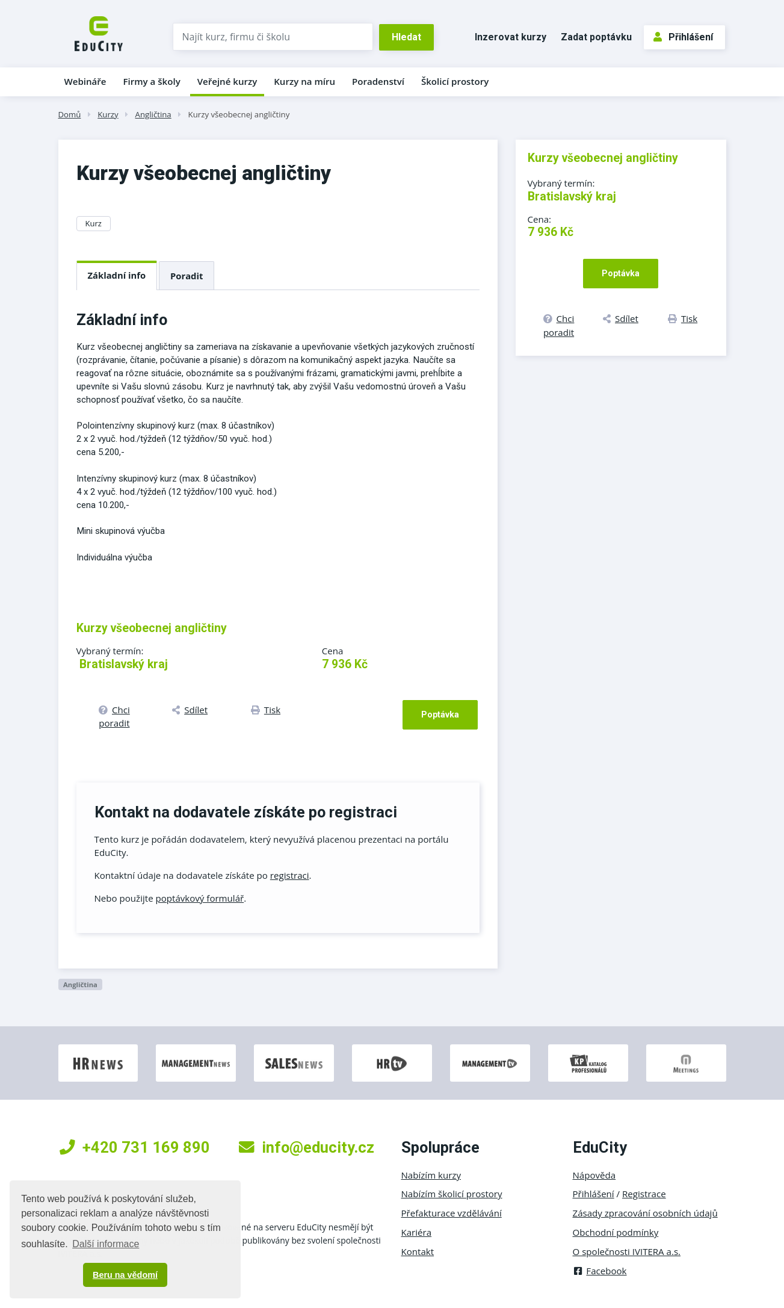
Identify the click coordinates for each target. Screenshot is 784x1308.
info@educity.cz (306, 1147)
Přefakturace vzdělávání (451, 1213)
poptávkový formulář (200, 898)
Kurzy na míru (304, 81)
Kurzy (107, 114)
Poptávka (440, 714)
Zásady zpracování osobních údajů (645, 1213)
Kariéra (416, 1232)
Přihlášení (683, 37)
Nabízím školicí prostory (451, 1194)
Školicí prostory (455, 81)
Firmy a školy (151, 81)
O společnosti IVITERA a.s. (627, 1251)
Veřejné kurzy (227, 81)
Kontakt (417, 1251)
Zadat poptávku (596, 37)
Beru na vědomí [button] (125, 1275)
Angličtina (153, 114)
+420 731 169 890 (135, 1147)
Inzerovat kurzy (510, 37)
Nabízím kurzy (431, 1175)
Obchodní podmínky (616, 1232)
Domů (69, 114)
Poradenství (378, 81)
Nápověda (594, 1175)
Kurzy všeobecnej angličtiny (239, 114)
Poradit (186, 276)
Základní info (117, 275)
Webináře (85, 81)
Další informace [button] (105, 1244)
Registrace (644, 1194)
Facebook (600, 1271)
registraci (289, 875)
